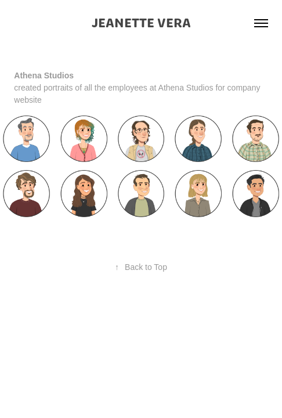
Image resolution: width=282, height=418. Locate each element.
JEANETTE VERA (141, 23)
